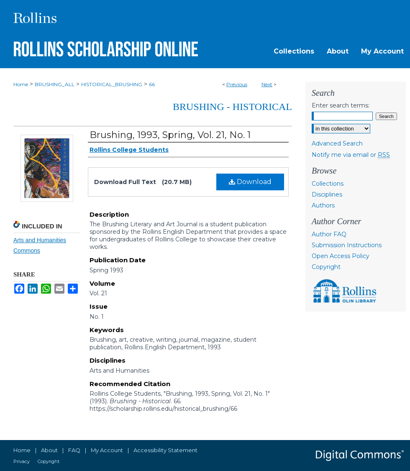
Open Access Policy (340, 256)
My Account (107, 450)
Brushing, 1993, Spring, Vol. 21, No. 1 (170, 135)
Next (266, 84)
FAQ (74, 450)
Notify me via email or (351, 155)
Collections (327, 183)
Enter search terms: (340, 105)
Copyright (326, 267)
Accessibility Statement (165, 450)
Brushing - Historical (232, 106)
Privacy (21, 461)
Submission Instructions (347, 245)
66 (152, 84)
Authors (323, 205)
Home (20, 84)
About (49, 450)
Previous (236, 84)
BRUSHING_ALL (54, 84)
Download (250, 182)
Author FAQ (329, 234)
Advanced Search (337, 143)
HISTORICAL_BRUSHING (111, 84)
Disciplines (327, 194)
